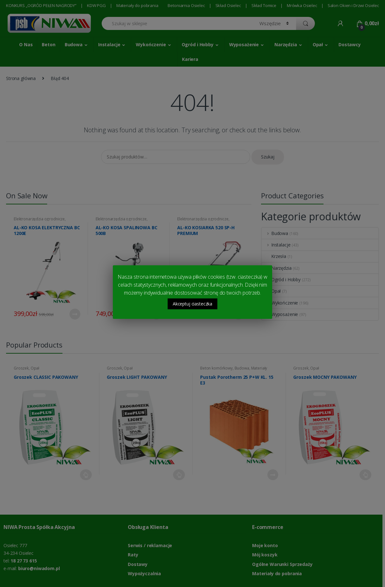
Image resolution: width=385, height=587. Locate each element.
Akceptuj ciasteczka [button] (192, 304)
